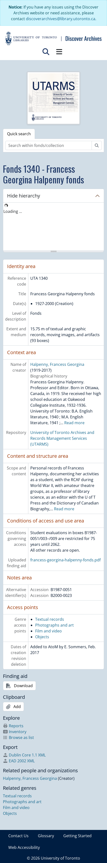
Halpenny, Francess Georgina (57, 364)
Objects (42, 636)
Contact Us (18, 835)
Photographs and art (54, 625)
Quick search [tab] (19, 133)
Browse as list (18, 737)
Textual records (49, 619)
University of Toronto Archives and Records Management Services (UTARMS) (62, 438)
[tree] (53, 227)
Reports (13, 725)
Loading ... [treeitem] (12, 211)
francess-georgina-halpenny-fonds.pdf (65, 560)
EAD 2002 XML (19, 761)
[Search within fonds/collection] (48, 145)
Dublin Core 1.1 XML (24, 755)
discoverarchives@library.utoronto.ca (60, 18)
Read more (74, 422)
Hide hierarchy (23, 195)
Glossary (46, 835)
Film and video (48, 631)
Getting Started (77, 835)
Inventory (14, 731)
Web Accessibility (24, 847)
